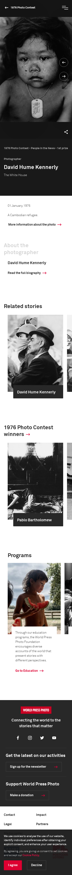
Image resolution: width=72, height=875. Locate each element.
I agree (13, 865)
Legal (8, 824)
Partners (42, 824)
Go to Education (26, 670)
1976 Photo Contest (23, 7)
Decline (36, 865)
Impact (41, 814)
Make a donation (21, 795)
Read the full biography (24, 273)
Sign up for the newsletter (28, 766)
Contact (9, 814)
